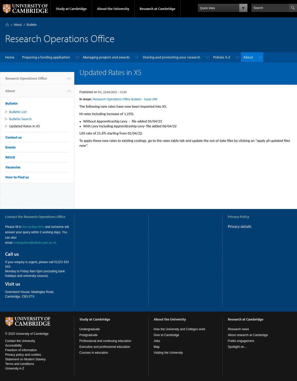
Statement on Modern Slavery (25, 359)
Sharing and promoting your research (171, 57)
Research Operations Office (26, 80)
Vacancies (12, 167)
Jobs (157, 341)
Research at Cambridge (157, 8)
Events (10, 147)
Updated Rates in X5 (24, 126)
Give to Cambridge (166, 335)
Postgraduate (88, 335)
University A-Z (14, 368)
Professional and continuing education (105, 341)
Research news (238, 329)
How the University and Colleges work (179, 329)
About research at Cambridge (248, 335)
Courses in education (93, 352)
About (18, 25)
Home (7, 24)
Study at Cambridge (71, 8)
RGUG (10, 157)
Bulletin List (18, 111)
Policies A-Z (221, 57)
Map (157, 347)
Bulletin (32, 25)
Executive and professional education (104, 347)
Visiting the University (168, 352)
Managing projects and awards (106, 57)
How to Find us (17, 177)
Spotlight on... (237, 347)
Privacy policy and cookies (23, 355)
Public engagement (241, 341)
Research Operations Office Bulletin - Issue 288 (125, 99)
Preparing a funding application (46, 57)
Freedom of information (21, 350)
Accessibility (13, 345)
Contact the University (20, 341)
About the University (113, 8)
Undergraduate (89, 329)
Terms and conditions (19, 364)
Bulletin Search (20, 119)
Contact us (13, 137)
